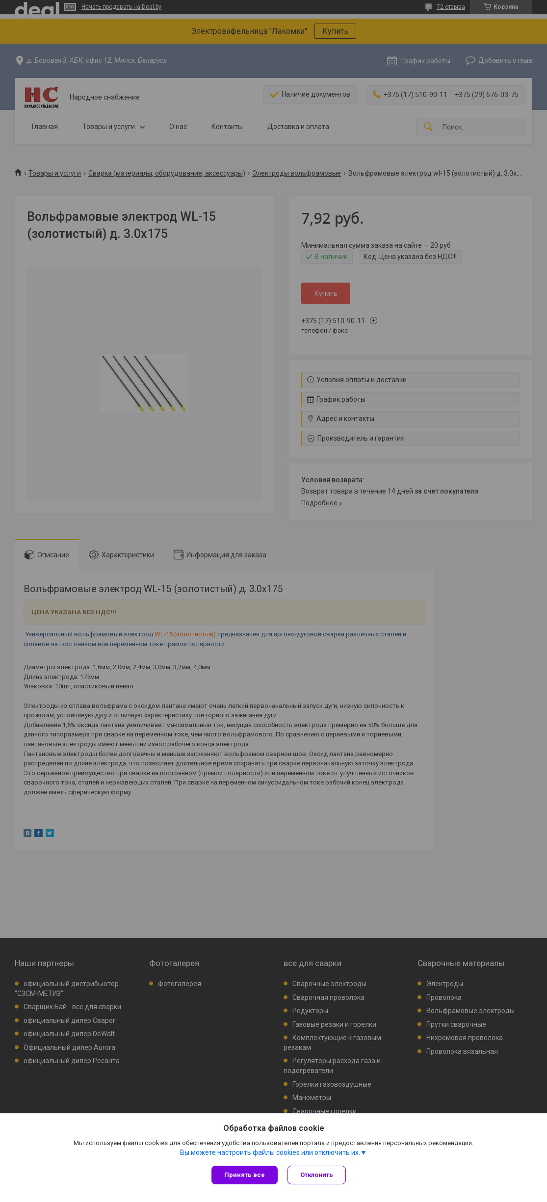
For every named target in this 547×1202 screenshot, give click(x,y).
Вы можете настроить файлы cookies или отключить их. (270, 1152)
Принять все (244, 1174)
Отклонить (316, 1174)
